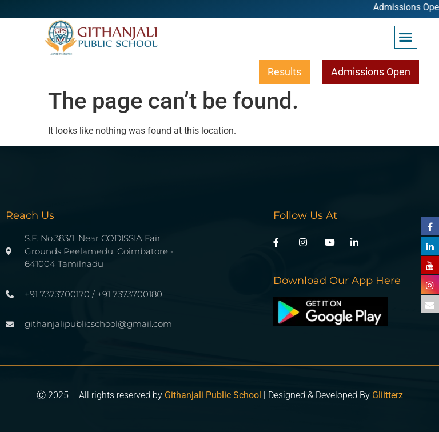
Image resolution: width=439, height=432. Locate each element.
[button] (405, 37)
